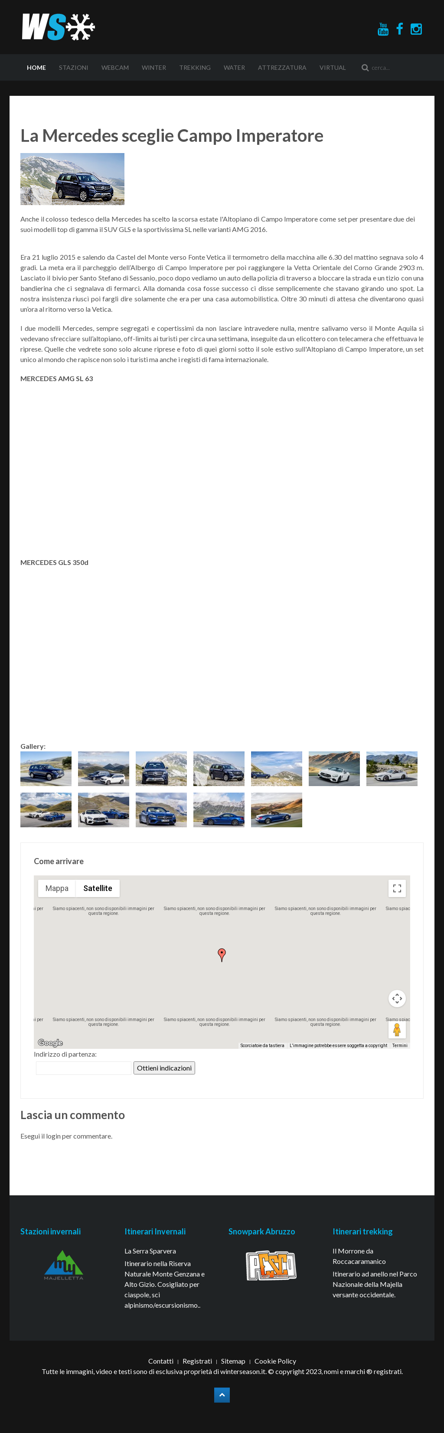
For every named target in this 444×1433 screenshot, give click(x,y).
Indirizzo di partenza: (65, 1054)
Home (36, 67)
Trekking (195, 67)
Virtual (333, 67)
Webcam (115, 67)
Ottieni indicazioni (164, 1068)
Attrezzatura (282, 67)
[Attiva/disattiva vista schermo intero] (397, 888)
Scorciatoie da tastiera (262, 1045)
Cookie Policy (275, 1361)
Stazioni (73, 67)
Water (234, 67)
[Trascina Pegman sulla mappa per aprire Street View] (397, 1029)
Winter (154, 67)
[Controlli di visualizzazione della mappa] (397, 998)
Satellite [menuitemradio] (97, 888)
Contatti (160, 1361)
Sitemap (233, 1361)
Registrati (197, 1361)
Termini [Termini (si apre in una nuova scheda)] (400, 1045)
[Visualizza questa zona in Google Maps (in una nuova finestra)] (50, 1043)
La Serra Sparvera (150, 1251)
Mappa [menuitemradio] (57, 888)
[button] (222, 955)
